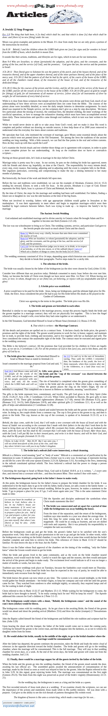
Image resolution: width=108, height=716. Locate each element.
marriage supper (43, 659)
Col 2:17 (78, 249)
